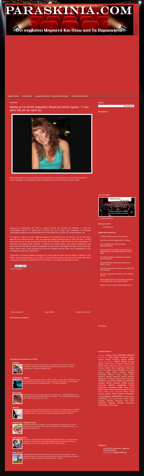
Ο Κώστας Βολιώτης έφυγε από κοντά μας (114, 236)
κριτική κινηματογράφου (115, 398)
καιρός (114, 394)
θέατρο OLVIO (129, 387)
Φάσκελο (15, 408)
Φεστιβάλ (101, 381)
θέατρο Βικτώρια (114, 389)
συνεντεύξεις (103, 405)
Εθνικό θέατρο (120, 362)
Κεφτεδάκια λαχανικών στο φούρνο (34, 424)
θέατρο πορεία (129, 391)
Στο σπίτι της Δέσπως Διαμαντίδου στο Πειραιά (115, 240)
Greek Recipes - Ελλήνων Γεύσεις (24, 423)
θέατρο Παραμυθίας (116, 391)
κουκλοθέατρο (102, 398)
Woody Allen (103, 357)
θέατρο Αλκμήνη (103, 389)
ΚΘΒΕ (132, 370)
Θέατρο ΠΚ (130, 368)
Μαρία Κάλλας (122, 374)
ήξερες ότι (122, 381)
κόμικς (126, 398)
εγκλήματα (19, 269)
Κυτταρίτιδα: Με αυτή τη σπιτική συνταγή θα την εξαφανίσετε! (42, 394)
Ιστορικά (121, 370)
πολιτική (120, 403)
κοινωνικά (117, 396)
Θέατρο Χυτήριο (111, 370)
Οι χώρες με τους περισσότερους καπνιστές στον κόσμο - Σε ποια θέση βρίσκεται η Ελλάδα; (51, 409)
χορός (116, 405)
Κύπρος (108, 372)
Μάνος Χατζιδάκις (119, 372)
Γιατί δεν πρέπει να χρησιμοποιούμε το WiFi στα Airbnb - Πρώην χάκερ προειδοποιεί (49, 379)
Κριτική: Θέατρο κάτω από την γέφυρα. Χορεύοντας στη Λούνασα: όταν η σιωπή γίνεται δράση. (117, 280)
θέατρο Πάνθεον (103, 391)
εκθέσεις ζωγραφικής (117, 385)
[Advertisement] (51, 52)
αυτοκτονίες (117, 383)
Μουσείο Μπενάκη (127, 376)
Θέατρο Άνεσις (103, 366)
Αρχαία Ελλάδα (127, 359)
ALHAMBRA (101, 355)
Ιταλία (127, 370)
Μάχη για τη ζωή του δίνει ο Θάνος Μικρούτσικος (116, 285)
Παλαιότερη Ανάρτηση (83, 312)
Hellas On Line (17, 453)
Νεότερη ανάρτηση (16, 312)
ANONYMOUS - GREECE (21, 378)
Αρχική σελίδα (13, 96)
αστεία (108, 383)
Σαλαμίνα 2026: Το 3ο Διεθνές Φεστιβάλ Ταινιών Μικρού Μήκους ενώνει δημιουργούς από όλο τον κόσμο (116, 251)
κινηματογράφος (104, 396)
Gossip (121, 355)
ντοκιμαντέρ (119, 401)
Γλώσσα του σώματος (105, 361)
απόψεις (101, 383)
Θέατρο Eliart (129, 364)
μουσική (110, 401)
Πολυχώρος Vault (113, 379)
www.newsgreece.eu (19, 438)
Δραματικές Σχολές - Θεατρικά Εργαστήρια (51, 96)
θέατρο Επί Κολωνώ (127, 389)
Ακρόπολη (115, 359)
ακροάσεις (130, 381)
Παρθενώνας (102, 379)
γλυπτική (131, 383)
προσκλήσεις (130, 403)
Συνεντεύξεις (27, 96)
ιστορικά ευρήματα (104, 394)
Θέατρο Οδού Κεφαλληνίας (115, 368)
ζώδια (120, 387)
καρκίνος (121, 394)
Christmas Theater (111, 355)
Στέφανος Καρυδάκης (127, 379)
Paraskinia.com (108, 227)
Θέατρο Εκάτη (113, 366)
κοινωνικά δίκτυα (128, 396)
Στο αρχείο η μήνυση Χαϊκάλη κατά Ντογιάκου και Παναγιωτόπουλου (44, 439)
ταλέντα (111, 405)
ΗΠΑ (107, 364)
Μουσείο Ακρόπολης (113, 376)
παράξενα (102, 403)
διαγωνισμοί (102, 385)
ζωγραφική (112, 387)
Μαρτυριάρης (17, 393)
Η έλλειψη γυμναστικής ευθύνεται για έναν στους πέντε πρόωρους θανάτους (47, 454)
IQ (99, 357)
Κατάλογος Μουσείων (80, 96)
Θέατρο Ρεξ (101, 370)
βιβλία (124, 383)
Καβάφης (101, 372)
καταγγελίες (129, 394)
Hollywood (130, 355)
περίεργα (111, 403)
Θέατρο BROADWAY (116, 364)
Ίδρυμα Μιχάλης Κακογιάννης (118, 357)
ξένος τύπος (129, 401)
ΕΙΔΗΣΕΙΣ (15, 363)
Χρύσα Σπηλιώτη (111, 381)
